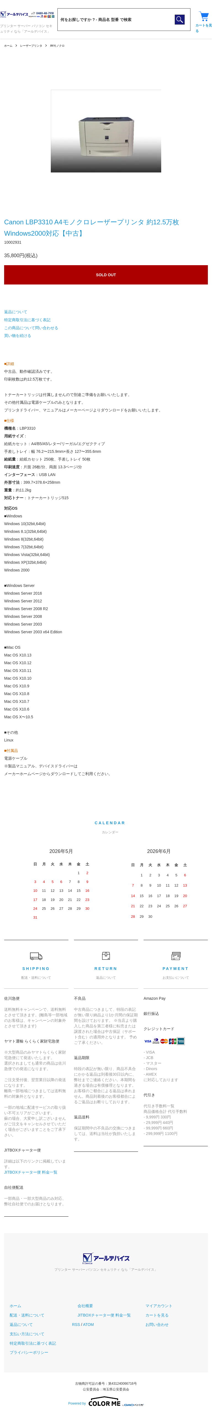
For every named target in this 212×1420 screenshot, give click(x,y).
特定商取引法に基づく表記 (27, 320)
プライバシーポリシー (23, 1352)
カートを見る (151, 1315)
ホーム (9, 45)
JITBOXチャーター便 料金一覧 (30, 1172)
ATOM (88, 1324)
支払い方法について (21, 1334)
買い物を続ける (17, 335)
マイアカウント (153, 1306)
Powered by (106, 1401)
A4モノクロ (65, 45)
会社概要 (80, 1306)
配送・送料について (21, 1315)
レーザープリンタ (35, 45)
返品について (15, 312)
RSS (76, 1324)
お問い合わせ (151, 1324)
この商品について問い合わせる (31, 328)
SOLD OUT (106, 275)
